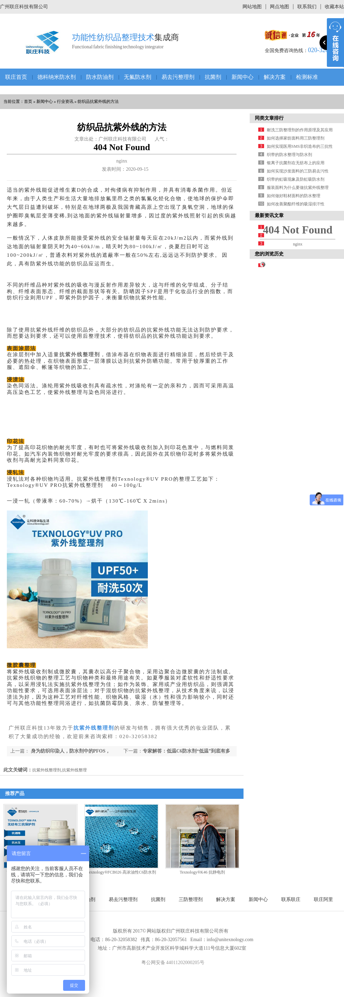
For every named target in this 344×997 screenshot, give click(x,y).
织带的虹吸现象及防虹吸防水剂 (295, 179)
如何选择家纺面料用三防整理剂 (295, 138)
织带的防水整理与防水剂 (289, 154)
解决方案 (275, 77)
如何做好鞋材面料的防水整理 (293, 195)
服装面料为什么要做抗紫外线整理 (298, 187)
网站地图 (252, 6)
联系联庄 (290, 899)
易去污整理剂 (178, 77)
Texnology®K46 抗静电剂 (202, 872)
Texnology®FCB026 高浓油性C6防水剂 (121, 872)
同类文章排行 (269, 118)
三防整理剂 (191, 899)
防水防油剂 (100, 77)
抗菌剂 (213, 77)
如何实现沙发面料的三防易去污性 (298, 171)
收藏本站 (334, 6)
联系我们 (307, 6)
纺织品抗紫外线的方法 (98, 101)
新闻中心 (242, 77)
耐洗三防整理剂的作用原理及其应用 (300, 130)
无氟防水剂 (137, 77)
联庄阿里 (323, 899)
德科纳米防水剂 (56, 77)
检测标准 (307, 77)
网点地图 (279, 6)
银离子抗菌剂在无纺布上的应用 (295, 162)
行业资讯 (65, 101)
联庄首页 (16, 77)
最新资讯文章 (269, 215)
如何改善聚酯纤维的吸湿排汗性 (295, 204)
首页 (28, 101)
